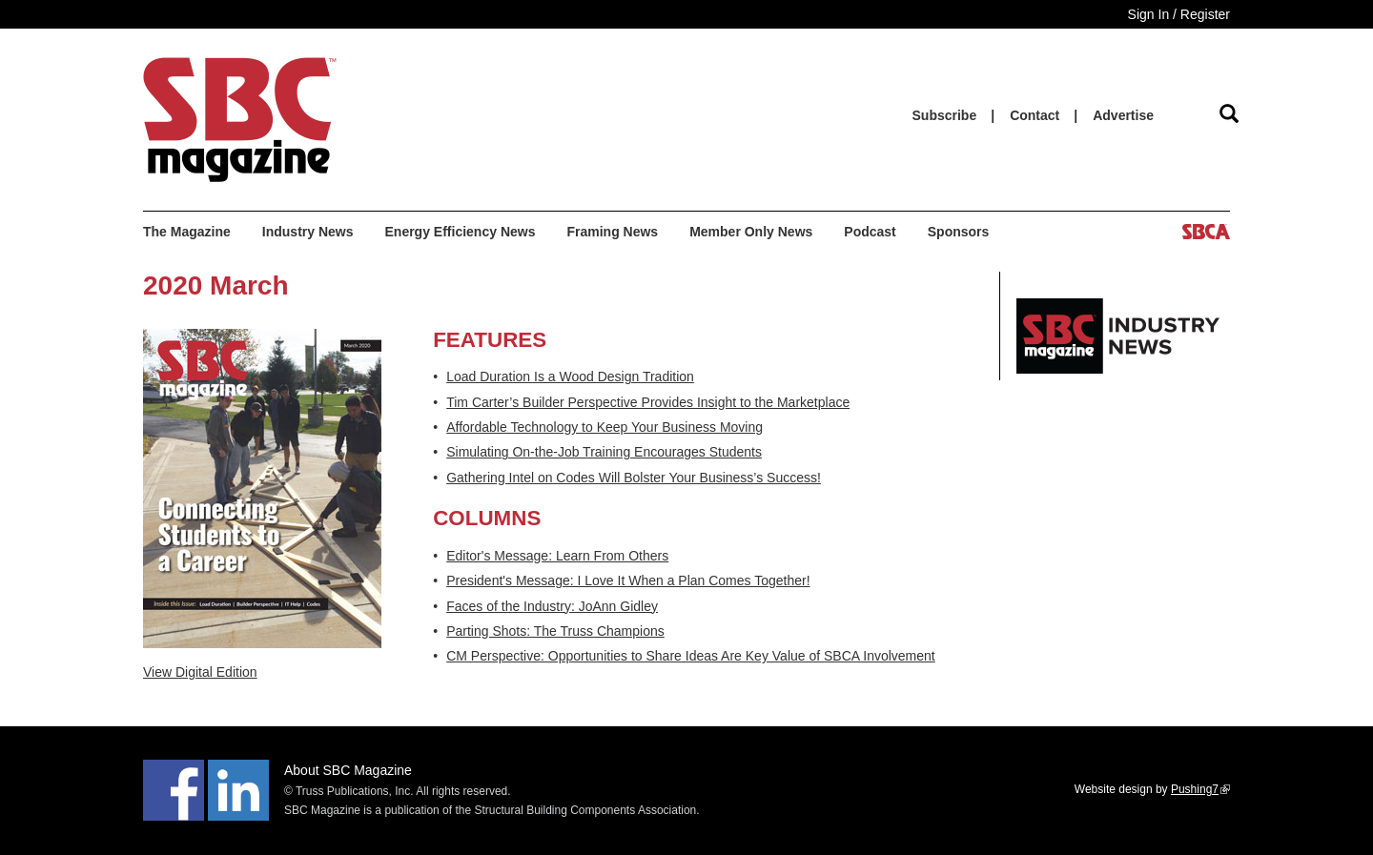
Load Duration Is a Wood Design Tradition (570, 376)
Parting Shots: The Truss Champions (555, 631)
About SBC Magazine (348, 770)
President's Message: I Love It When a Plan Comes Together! (627, 580)
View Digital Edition (200, 672)
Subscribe (944, 115)
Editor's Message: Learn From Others (557, 555)
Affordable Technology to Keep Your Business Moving (604, 427)
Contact (1034, 115)
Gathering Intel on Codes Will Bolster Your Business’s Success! (633, 477)
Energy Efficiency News (460, 231)
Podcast (869, 231)
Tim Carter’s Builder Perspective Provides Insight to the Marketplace (648, 402)
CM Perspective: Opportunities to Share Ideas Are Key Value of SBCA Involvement (690, 655)
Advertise (1123, 115)
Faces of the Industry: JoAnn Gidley (552, 606)
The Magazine (187, 231)
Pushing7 (1200, 789)
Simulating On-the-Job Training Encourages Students (604, 451)
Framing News (612, 231)
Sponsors (959, 231)
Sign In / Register (1179, 14)
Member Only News (750, 231)
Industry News (308, 231)
